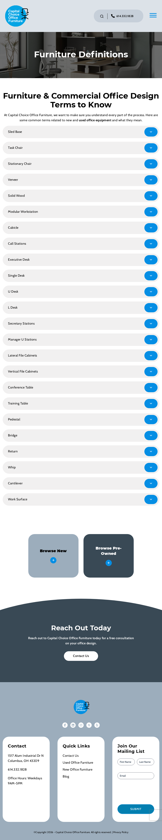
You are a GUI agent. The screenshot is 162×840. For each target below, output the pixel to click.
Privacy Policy (120, 832)
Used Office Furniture (78, 763)
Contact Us (81, 656)
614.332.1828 (125, 16)
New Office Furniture (77, 769)
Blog (66, 776)
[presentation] (137, 791)
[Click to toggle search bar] (101, 16)
